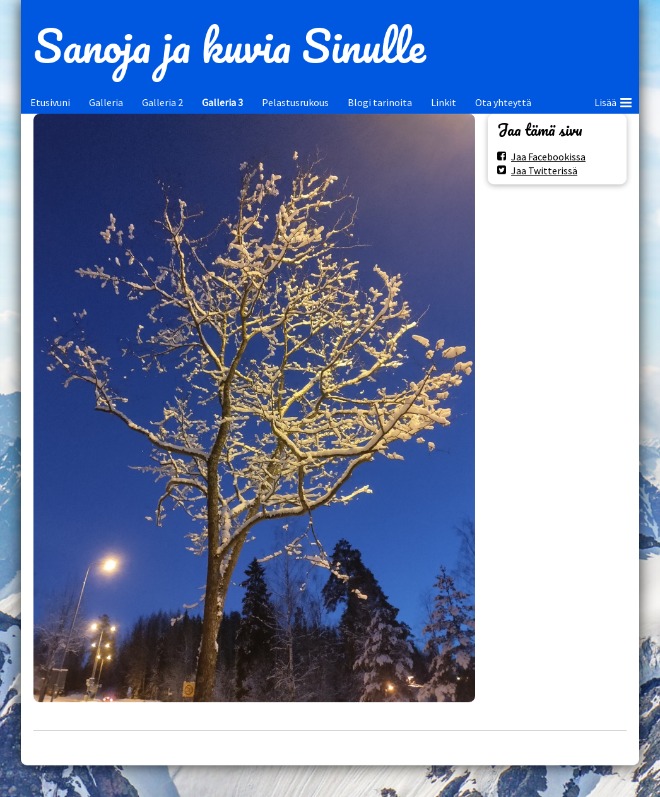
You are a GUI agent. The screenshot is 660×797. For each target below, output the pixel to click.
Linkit (443, 102)
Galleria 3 (222, 102)
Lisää (613, 100)
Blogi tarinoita (380, 102)
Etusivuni (50, 102)
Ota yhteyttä (503, 102)
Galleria (106, 102)
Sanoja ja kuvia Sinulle (229, 45)
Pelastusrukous (295, 102)
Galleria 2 (162, 102)
